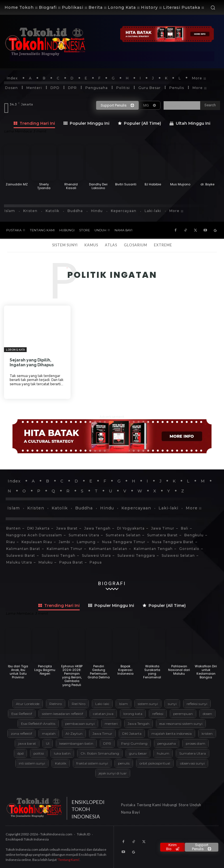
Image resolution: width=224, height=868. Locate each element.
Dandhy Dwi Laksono (98, 186)
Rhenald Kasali (71, 186)
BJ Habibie (153, 184)
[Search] (210, 105)
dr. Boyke (207, 184)
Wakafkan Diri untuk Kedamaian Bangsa (206, 672)
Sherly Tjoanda (43, 186)
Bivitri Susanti (125, 184)
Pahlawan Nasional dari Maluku (179, 670)
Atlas (111, 245)
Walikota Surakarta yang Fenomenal (152, 672)
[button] (213, 7)
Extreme (163, 245)
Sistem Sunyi (65, 245)
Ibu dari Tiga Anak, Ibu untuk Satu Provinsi (18, 672)
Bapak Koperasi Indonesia (125, 670)
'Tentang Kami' (68, 860)
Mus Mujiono (180, 184)
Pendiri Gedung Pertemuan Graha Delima (99, 672)
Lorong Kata (15, 349)
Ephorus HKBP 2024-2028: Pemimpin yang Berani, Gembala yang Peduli (72, 675)
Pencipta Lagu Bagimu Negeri (44, 670)
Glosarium (135, 245)
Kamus (91, 245)
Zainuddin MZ (17, 184)
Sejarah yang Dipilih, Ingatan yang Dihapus (32, 362)
